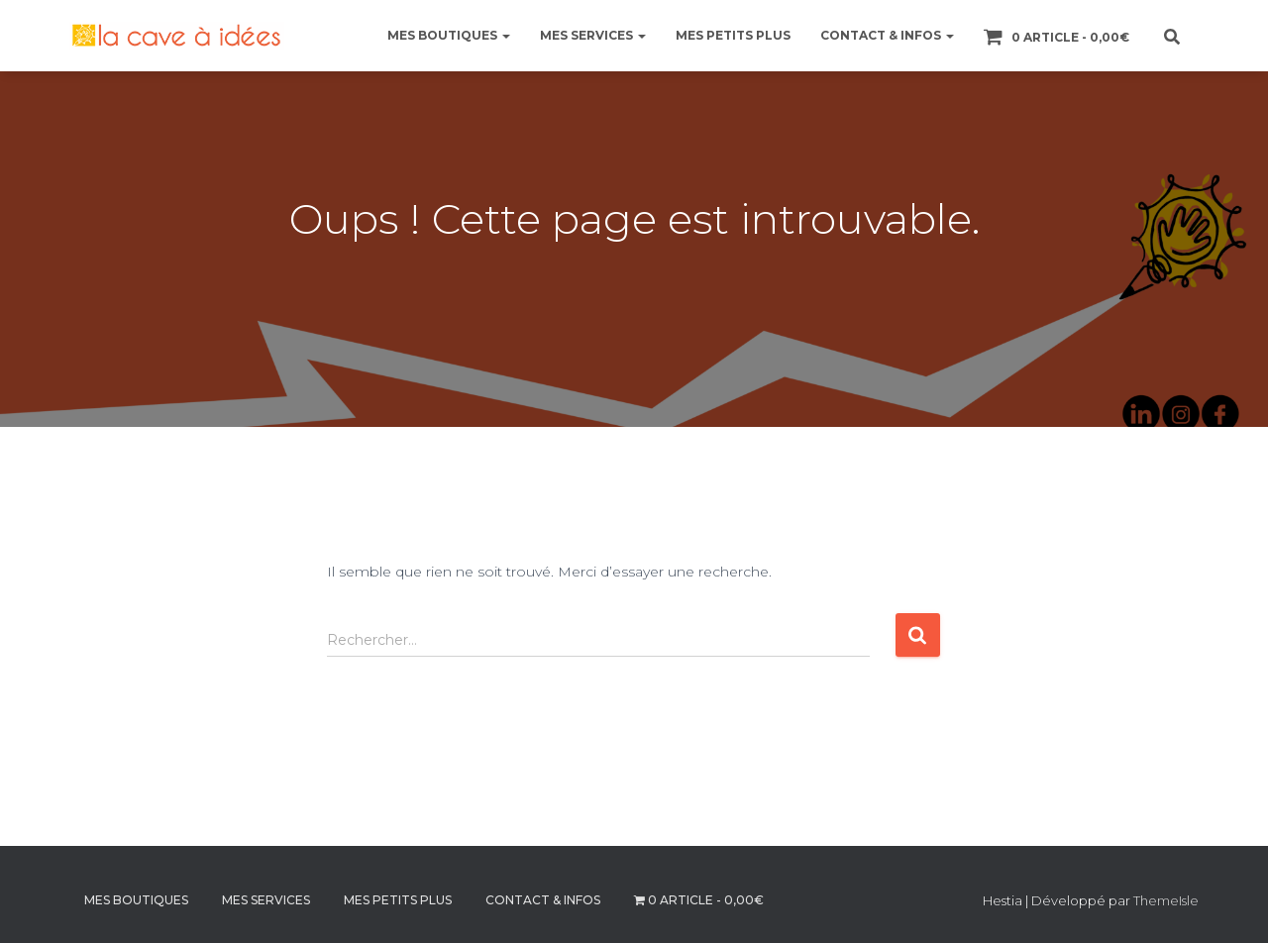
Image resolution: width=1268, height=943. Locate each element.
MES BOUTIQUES (448, 35)
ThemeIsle (1166, 900)
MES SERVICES (593, 35)
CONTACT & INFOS (887, 35)
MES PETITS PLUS (733, 35)
